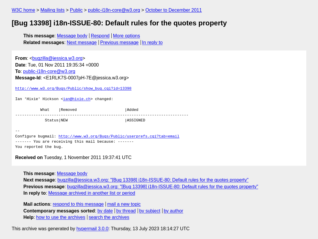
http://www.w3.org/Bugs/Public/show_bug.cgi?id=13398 (73, 88)
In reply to (152, 42)
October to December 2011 (173, 10)
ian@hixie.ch (77, 99)
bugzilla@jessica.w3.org (57, 58)
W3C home (23, 10)
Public (76, 10)
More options (126, 35)
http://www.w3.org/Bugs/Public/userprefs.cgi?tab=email (118, 136)
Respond (100, 35)
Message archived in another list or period (91, 193)
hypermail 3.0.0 (92, 228)
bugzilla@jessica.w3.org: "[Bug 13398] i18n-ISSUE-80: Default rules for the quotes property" (153, 179)
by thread (126, 210)
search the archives (109, 217)
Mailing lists (52, 10)
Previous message (119, 42)
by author (173, 210)
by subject (149, 210)
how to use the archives (60, 217)
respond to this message (78, 204)
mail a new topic (124, 204)
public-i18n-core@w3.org (114, 10)
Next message (82, 42)
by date (105, 210)
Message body (72, 35)
